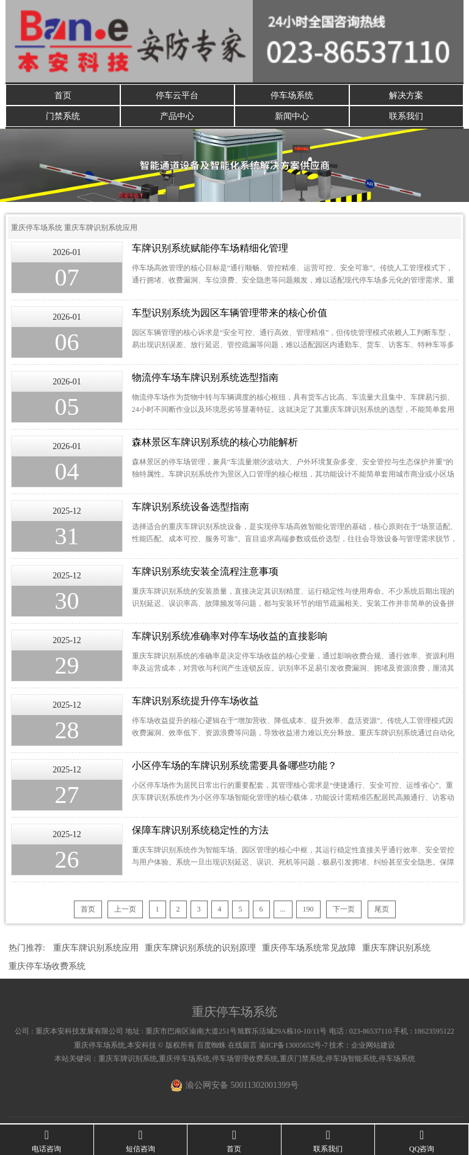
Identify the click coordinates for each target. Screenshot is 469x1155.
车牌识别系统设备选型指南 (190, 508)
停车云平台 (177, 94)
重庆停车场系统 (36, 229)
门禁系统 (63, 116)
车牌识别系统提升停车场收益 (195, 702)
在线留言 (242, 1046)
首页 (62, 94)
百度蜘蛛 (211, 1046)
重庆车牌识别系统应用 (100, 229)
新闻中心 (292, 116)
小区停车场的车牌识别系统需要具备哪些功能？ (234, 766)
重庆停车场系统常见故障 (309, 949)
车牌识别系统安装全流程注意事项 (205, 572)
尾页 (381, 910)
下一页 (344, 910)
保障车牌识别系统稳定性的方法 (200, 831)
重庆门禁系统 (302, 1060)
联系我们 (406, 116)
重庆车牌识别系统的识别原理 (200, 949)
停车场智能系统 (351, 1060)
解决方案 (406, 94)
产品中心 (177, 116)
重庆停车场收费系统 (47, 967)
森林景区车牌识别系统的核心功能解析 (215, 443)
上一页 (125, 910)
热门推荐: (27, 949)
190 (308, 910)
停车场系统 (292, 94)
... (283, 910)
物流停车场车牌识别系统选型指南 (205, 378)
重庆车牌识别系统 (396, 949)
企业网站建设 (373, 1046)
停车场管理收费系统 (245, 1060)
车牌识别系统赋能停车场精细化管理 (210, 249)
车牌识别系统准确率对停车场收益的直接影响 (229, 637)
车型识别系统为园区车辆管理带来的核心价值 (229, 314)
